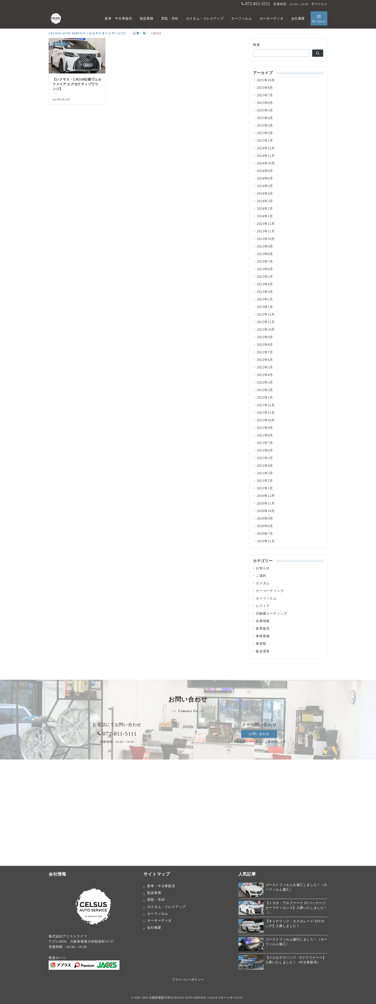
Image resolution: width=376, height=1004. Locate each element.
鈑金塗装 (263, 651)
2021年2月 (265, 481)
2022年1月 (265, 397)
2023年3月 (265, 292)
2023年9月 (265, 246)
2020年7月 (265, 533)
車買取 (261, 643)
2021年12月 (266, 405)
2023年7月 (265, 261)
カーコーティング (270, 591)
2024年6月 (265, 178)
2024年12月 (266, 148)
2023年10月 (266, 239)
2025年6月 (265, 103)
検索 (256, 45)
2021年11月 (266, 412)
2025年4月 (265, 118)
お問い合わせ (259, 734)
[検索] (317, 53)
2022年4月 (265, 375)
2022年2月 (265, 390)
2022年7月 (265, 352)
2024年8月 (265, 171)
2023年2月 (265, 299)
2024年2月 (265, 208)
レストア (263, 606)
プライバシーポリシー (188, 979)
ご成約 (261, 575)
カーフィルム (266, 598)
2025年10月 (266, 80)
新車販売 (263, 628)
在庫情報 (263, 621)
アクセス (319, 4)
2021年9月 (265, 428)
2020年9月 (265, 518)
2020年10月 (266, 511)
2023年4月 (265, 284)
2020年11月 (266, 503)
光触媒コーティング (271, 613)
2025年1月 (265, 140)
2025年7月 (265, 95)
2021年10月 (266, 420)
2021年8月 (265, 435)
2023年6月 (265, 269)
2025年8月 (265, 88)
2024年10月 (266, 163)
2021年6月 (265, 450)
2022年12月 (266, 314)
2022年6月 (265, 360)
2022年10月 (266, 329)
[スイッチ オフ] (319, 18)
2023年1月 (265, 307)
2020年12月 (266, 496)
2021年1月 (265, 488)
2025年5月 (265, 110)
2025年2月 (265, 133)
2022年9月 (265, 337)
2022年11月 (266, 322)
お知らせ (263, 568)
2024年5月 (265, 186)
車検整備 (263, 636)
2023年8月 (265, 254)
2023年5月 (265, 276)
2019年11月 (266, 541)
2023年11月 (266, 231)
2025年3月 (265, 125)
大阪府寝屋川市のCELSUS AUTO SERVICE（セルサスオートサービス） (197, 997)
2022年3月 (265, 382)
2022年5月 (265, 367)
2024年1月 (265, 216)
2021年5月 (265, 458)
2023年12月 (266, 224)
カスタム (263, 583)
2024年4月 (265, 193)
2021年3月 (265, 473)
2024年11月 (266, 156)
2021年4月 (265, 465)
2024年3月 (265, 201)
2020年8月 (265, 526)
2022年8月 (265, 344)
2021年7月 (265, 443)
